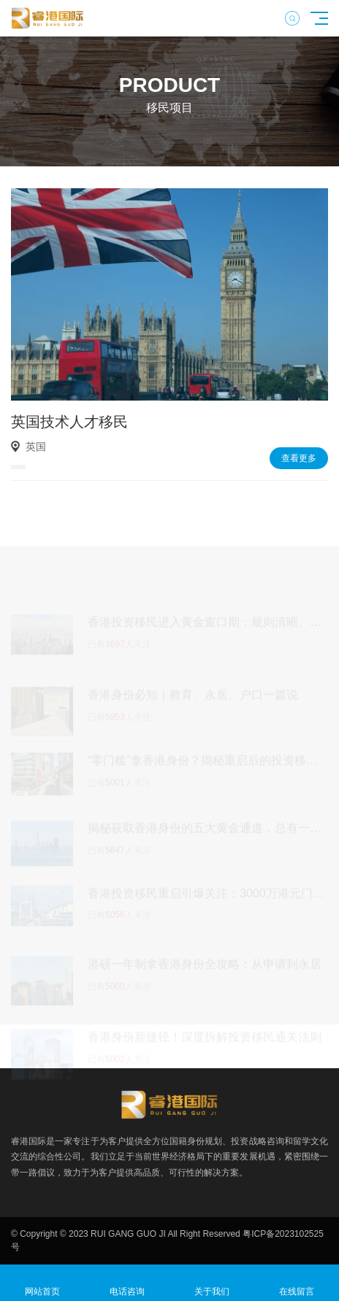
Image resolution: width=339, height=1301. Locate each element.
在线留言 (296, 1283)
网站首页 (42, 1283)
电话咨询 (127, 1283)
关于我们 (212, 1283)
